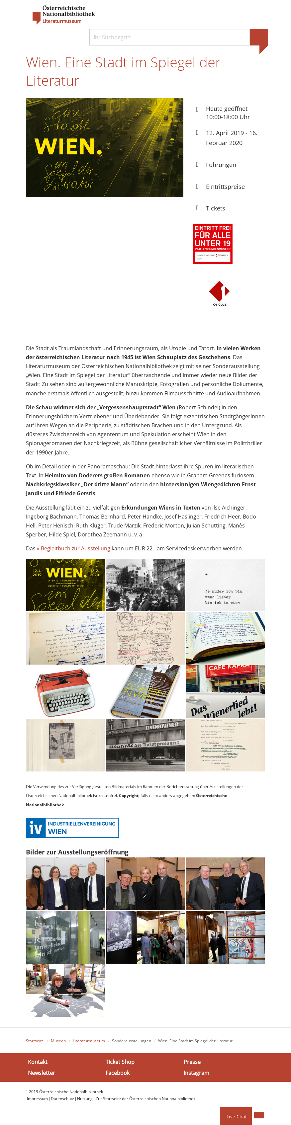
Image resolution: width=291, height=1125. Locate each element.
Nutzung (85, 1101)
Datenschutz (62, 1101)
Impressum (37, 1101)
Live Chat (237, 1116)
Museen (58, 1043)
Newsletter (41, 1076)
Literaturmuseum (62, 21)
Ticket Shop (120, 1064)
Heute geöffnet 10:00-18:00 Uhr (228, 115)
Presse (192, 1064)
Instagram (196, 1076)
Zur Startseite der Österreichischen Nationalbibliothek (145, 1101)
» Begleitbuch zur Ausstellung (73, 551)
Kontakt (38, 1064)
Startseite (35, 1043)
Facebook (118, 1076)
